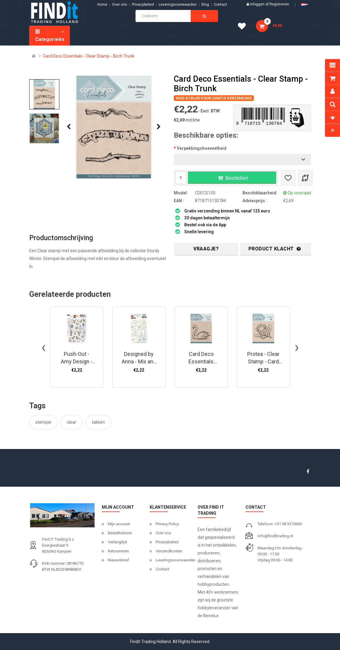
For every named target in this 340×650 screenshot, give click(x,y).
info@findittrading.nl (275, 536)
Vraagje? (206, 249)
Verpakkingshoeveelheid (201, 148)
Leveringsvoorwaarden (178, 4)
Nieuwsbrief (118, 560)
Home (102, 4)
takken (98, 422)
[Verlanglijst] (288, 178)
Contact (162, 569)
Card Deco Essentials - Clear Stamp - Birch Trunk (88, 56)
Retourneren (118, 551)
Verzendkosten (169, 551)
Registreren (279, 4)
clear (71, 422)
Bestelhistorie (120, 533)
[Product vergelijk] (305, 178)
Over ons (119, 4)
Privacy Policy (167, 524)
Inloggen (257, 4)
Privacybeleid (143, 4)
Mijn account (119, 524)
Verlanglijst (117, 542)
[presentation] (68, 127)
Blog (205, 4)
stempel (43, 422)
